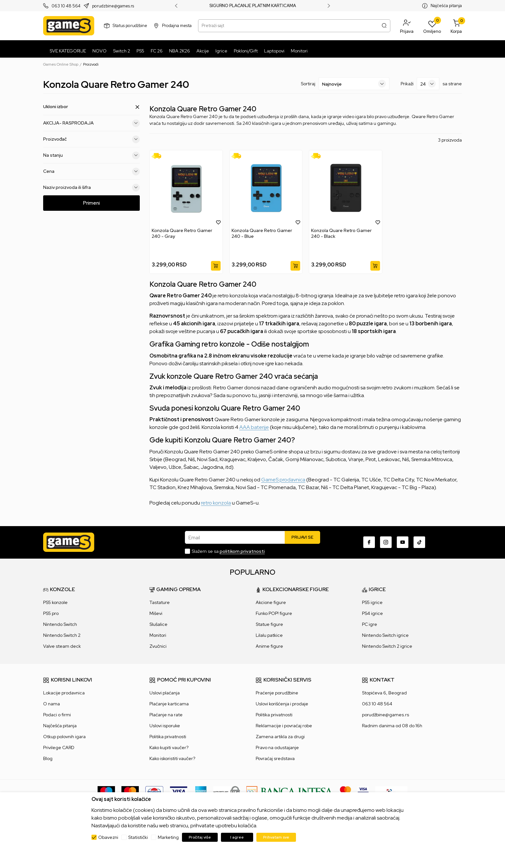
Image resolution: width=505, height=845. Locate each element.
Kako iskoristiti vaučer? (172, 758)
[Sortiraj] (354, 83)
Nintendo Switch (60, 624)
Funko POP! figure (274, 613)
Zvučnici (158, 646)
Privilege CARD (58, 747)
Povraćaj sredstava (275, 758)
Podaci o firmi (57, 715)
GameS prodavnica (283, 479)
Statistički (138, 837)
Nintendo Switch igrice (385, 635)
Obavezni (108, 837)
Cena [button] (91, 171)
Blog (47, 758)
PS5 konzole (55, 602)
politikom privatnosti (242, 551)
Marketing (168, 837)
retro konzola (216, 502)
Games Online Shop (60, 64)
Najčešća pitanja (446, 5)
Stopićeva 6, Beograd (384, 693)
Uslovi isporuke (164, 726)
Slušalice (158, 624)
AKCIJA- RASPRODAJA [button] (91, 123)
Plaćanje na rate (166, 715)
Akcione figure (271, 602)
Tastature (159, 602)
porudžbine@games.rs (385, 715)
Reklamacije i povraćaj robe (284, 726)
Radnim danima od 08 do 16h (392, 726)
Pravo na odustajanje (277, 747)
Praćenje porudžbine (277, 693)
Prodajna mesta (177, 25)
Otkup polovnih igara (64, 736)
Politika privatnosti (167, 736)
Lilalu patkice (269, 635)
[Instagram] (386, 542)
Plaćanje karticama (169, 704)
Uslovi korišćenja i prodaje (282, 704)
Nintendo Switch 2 (62, 635)
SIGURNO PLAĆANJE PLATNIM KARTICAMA (252, 5)
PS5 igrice (372, 602)
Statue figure (269, 624)
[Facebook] (369, 542)
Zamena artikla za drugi (280, 736)
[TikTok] (419, 542)
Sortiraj (308, 83)
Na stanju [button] (91, 155)
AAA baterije (254, 427)
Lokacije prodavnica (64, 693)
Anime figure (269, 646)
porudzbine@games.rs (113, 6)
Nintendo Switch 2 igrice (387, 646)
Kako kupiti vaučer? (168, 747)
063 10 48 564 (66, 6)
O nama (51, 704)
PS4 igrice (372, 613)
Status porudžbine (130, 25)
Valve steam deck (62, 646)
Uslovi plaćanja (164, 693)
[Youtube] (402, 542)
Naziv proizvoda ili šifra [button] (91, 187)
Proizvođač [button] (91, 139)
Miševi (155, 613)
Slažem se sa (228, 551)
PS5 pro (51, 613)
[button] (407, 26)
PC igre (369, 624)
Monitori (157, 635)
